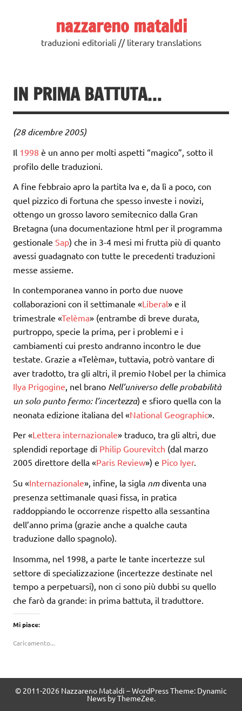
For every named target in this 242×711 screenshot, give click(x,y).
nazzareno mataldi (121, 26)
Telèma (76, 317)
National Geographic (169, 414)
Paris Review (120, 462)
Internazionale (56, 482)
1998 (29, 152)
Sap (62, 241)
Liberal (155, 303)
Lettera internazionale (75, 434)
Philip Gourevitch (132, 448)
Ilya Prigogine (39, 386)
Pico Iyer (178, 462)
